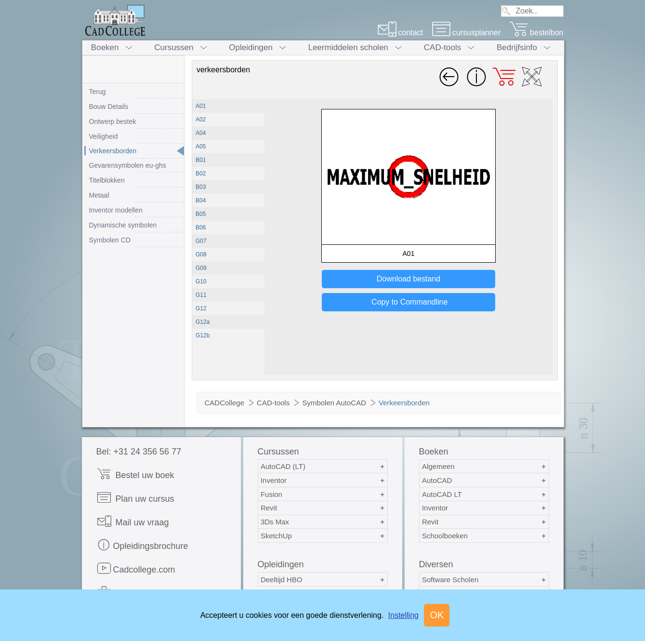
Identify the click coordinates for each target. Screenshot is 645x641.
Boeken (105, 47)
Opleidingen (251, 47)
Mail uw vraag (132, 521)
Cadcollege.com (135, 568)
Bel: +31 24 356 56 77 (139, 451)
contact (400, 32)
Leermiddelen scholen (348, 47)
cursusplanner (466, 32)
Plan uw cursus (135, 498)
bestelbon (536, 32)
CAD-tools (442, 47)
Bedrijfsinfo (517, 47)
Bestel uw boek (135, 474)
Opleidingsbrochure (142, 545)
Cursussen (173, 47)
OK (437, 615)
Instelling (403, 615)
